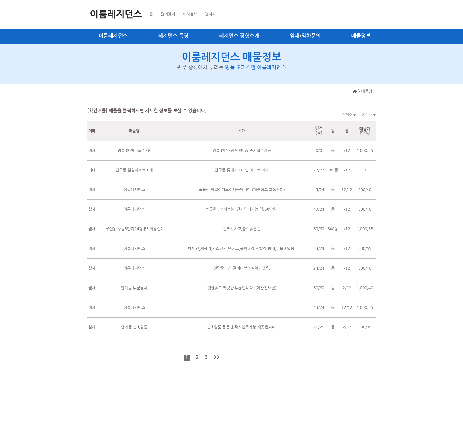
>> (216, 357)
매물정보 (361, 35)
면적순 (349, 115)
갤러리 (210, 14)
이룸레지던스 (113, 35)
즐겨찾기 (167, 14)
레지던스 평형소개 (239, 35)
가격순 (369, 115)
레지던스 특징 (173, 35)
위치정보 (190, 14)
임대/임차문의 (305, 35)
